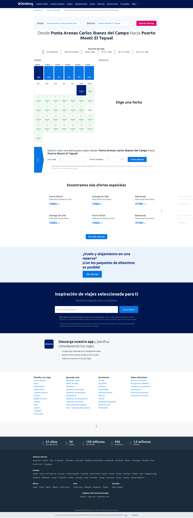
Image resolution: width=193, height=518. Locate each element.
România (93, 477)
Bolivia (45, 460)
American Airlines (105, 392)
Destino (91, 23)
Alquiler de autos (40, 398)
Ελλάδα (119, 473)
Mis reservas (136, 389)
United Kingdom (137, 477)
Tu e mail (51, 159)
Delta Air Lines (104, 404)
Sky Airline (102, 383)
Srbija (86, 477)
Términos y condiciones (140, 386)
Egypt (35, 487)
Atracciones (112, 4)
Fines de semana (72, 52)
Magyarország (150, 473)
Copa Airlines (103, 389)
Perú (152, 460)
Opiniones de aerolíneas (76, 392)
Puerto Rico (38, 464)
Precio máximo (96, 159)
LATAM (101, 380)
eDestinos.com (103, 496)
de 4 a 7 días (106, 52)
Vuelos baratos (57, 4)
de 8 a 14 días (124, 52)
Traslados (124, 4)
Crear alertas (137, 159)
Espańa (104, 473)
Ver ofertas (92, 274)
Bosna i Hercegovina (47, 473)
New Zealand (117, 487)
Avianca (101, 395)
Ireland (135, 473)
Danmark (84, 473)
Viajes (70, 4)
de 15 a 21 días (142, 52)
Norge (54, 477)
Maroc (48, 487)
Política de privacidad (139, 392)
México (128, 460)
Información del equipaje (76, 404)
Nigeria (55, 487)
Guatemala (109, 460)
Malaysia (87, 487)
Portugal (78, 477)
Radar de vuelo (72, 383)
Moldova (36, 477)
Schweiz (126, 477)
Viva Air (101, 398)
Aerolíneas (70, 386)
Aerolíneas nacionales (75, 389)
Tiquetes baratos (41, 392)
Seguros (37, 408)
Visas (36, 404)
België (35, 473)
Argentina (37, 460)
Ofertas (101, 4)
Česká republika (72, 473)
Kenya (41, 487)
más (125, 515)
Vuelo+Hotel (42, 4)
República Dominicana (94, 460)
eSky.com (91, 496)
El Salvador (59, 460)
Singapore (97, 487)
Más (134, 4)
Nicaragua (136, 460)
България (61, 473)
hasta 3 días (90, 52)
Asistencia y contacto (140, 395)
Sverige (102, 477)
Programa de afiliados (140, 383)
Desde (40, 23)
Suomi (118, 477)
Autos (92, 4)
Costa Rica (79, 460)
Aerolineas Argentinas (107, 401)
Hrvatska (126, 473)
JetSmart (102, 386)
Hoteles (37, 395)
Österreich (62, 477)
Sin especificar (52, 52)
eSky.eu (83, 496)
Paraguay (48, 464)
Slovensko (110, 477)
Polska (71, 477)
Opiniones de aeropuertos (77, 398)
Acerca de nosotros (139, 380)
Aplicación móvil (72, 380)
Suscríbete (129, 309)
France (112, 473)
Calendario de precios (75, 401)
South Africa (65, 487)
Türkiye (105, 487)
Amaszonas (103, 408)
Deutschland (95, 473)
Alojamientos (81, 4)
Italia (141, 473)
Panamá (145, 460)
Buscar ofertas (146, 23)
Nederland (46, 477)
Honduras (119, 460)
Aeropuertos (71, 395)
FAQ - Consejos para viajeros (78, 408)
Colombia (69, 460)
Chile (51, 460)
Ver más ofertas (96, 236)
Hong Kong (78, 487)
